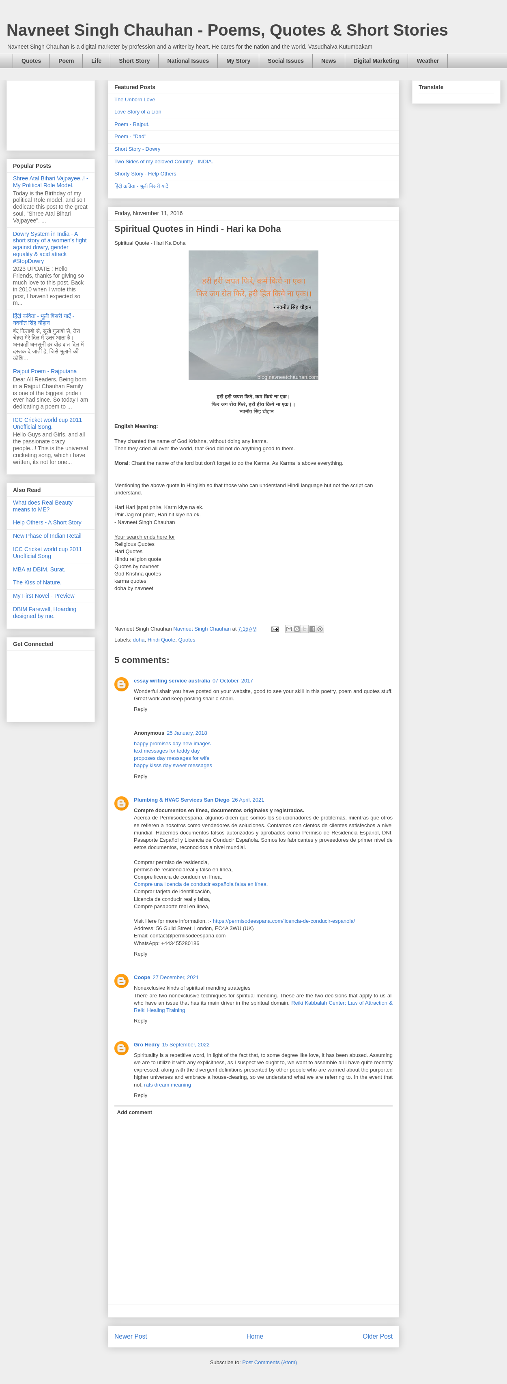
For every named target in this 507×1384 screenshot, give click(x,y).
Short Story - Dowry (137, 149)
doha (139, 640)
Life (96, 61)
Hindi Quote (162, 640)
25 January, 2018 (187, 733)
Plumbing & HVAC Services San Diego (182, 800)
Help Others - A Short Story (47, 522)
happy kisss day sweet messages (173, 765)
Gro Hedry (147, 1045)
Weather (428, 61)
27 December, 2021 (175, 977)
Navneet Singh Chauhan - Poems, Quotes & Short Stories (227, 30)
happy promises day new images (172, 743)
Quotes (31, 61)
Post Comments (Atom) (269, 1362)
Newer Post (130, 1336)
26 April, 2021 (248, 800)
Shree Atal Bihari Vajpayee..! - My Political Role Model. (50, 181)
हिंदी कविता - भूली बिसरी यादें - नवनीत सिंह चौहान (43, 319)
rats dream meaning (167, 1085)
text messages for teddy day (167, 751)
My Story (238, 61)
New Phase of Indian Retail (47, 536)
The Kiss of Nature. (37, 582)
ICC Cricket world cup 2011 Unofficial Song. (47, 423)
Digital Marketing (377, 61)
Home (255, 1336)
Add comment (135, 1112)
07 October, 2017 (233, 681)
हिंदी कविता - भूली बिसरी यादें (141, 186)
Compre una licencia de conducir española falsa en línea (200, 884)
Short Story (134, 61)
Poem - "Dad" (130, 136)
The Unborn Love (134, 99)
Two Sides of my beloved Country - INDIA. (163, 161)
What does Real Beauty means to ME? (43, 506)
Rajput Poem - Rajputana (45, 371)
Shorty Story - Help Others (145, 174)
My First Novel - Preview (44, 596)
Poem (66, 61)
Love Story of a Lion (137, 112)
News (328, 61)
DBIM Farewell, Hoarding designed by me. (44, 612)
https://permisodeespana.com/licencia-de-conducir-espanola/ (284, 921)
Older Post (378, 1336)
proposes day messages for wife (171, 758)
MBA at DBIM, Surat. (39, 569)
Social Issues (286, 61)
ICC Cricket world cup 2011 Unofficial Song (47, 552)
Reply (140, 709)
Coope (142, 977)
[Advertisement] (50, 113)
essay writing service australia (172, 681)
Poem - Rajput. (132, 124)
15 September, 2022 (186, 1045)
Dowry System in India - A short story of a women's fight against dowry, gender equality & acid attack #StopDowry (50, 247)
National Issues (188, 61)
